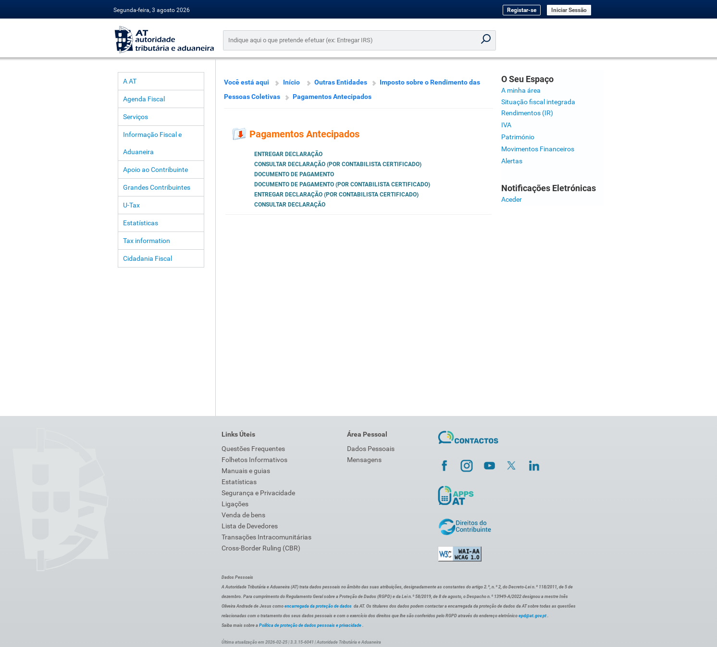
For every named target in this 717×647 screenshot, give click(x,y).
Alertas (511, 161)
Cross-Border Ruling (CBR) (261, 548)
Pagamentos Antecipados (332, 96)
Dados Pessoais (371, 448)
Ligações (235, 504)
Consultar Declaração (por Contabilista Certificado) (337, 164)
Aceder (511, 199)
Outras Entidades (340, 82)
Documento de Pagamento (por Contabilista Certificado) (342, 184)
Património (517, 137)
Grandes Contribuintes (156, 187)
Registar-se (521, 10)
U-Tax (131, 205)
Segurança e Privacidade (258, 493)
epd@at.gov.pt (532, 615)
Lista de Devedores (250, 526)
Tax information (146, 240)
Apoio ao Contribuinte (155, 169)
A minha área (521, 90)
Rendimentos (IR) (527, 113)
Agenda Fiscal (144, 99)
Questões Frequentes (253, 448)
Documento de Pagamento (294, 174)
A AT (129, 81)
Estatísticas (140, 223)
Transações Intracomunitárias (266, 537)
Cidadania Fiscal (147, 258)
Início (291, 82)
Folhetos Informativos (254, 460)
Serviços (135, 117)
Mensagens (364, 460)
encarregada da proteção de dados (318, 606)
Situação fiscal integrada (538, 102)
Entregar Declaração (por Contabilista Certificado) (336, 194)
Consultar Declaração (289, 204)
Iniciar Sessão (569, 10)
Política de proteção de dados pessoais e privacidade (310, 625)
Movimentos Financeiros (537, 149)
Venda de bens (243, 515)
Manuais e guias (246, 471)
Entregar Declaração (288, 154)
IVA (506, 125)
